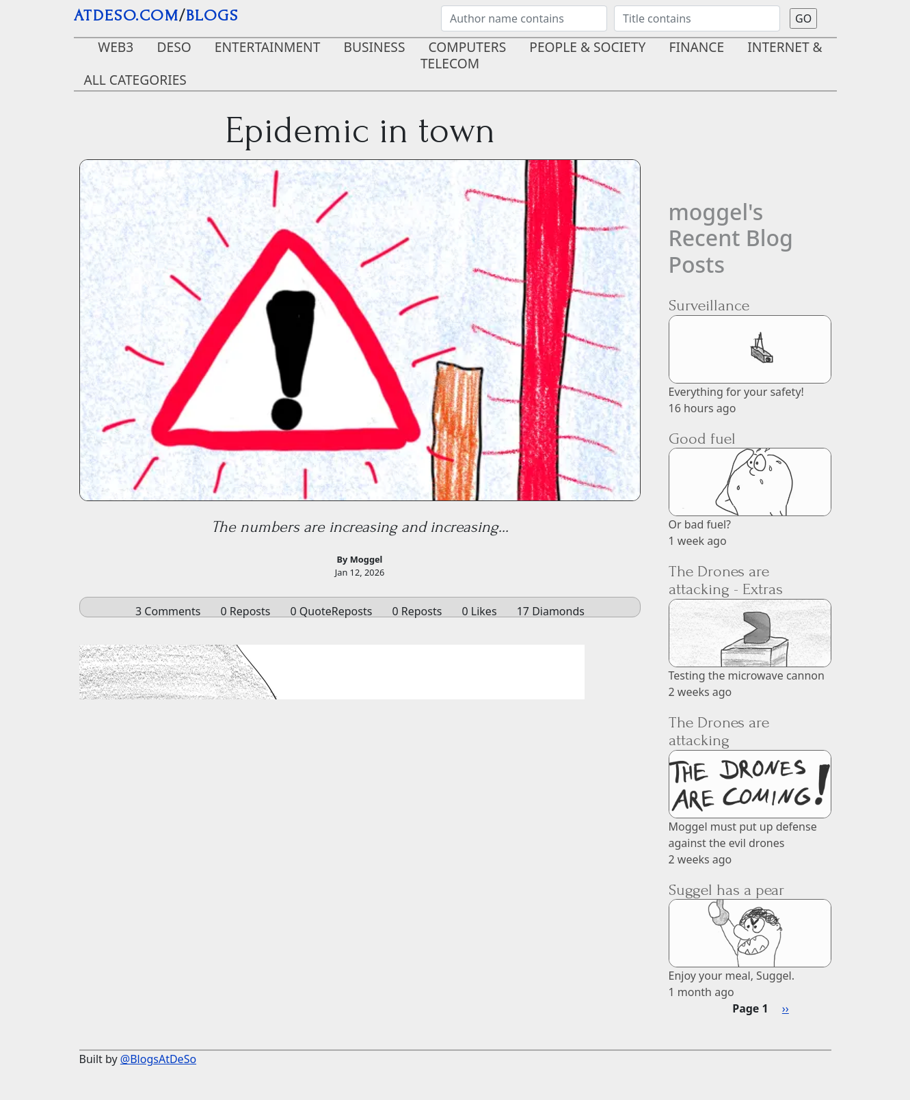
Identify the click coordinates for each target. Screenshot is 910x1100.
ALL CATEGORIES (135, 79)
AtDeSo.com (126, 15)
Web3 (115, 47)
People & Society (587, 47)
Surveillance (709, 305)
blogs (212, 15)
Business (374, 47)
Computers (468, 47)
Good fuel (702, 438)
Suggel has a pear (726, 890)
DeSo (174, 47)
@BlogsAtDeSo (158, 1059)
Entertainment (268, 47)
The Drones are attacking (719, 731)
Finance (696, 47)
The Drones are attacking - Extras (726, 580)
